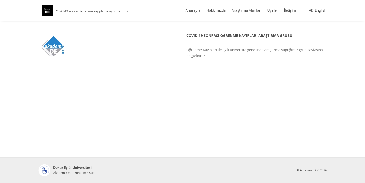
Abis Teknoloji (306, 170)
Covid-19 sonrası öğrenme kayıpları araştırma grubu (92, 11)
